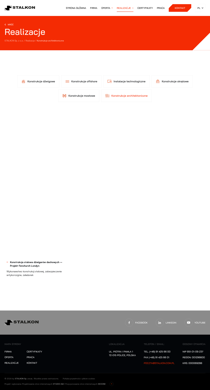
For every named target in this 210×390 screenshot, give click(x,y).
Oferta (105, 8)
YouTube (199, 322)
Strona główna (76, 8)
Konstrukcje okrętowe (175, 81)
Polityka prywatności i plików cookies (79, 378)
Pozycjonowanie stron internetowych (81, 384)
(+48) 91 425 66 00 (159, 351)
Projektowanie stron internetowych (37, 384)
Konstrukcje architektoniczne (129, 95)
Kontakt (180, 8)
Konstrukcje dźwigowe (41, 81)
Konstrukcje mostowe (81, 95)
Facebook (141, 322)
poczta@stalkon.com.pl (159, 363)
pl (200, 8)
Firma (93, 8)
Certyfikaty (145, 8)
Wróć (11, 24)
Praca (161, 8)
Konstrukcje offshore (84, 81)
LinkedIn (171, 322)
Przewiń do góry (112, 384)
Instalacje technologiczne (129, 81)
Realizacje (124, 8)
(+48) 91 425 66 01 (159, 357)
